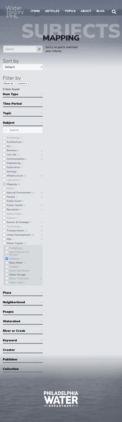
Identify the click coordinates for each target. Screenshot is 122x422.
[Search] (39, 49)
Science (11, 218)
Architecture (14, 142)
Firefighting (15, 248)
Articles (52, 11)
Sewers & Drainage (18, 222)
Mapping (12, 184)
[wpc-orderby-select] (23, 67)
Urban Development (19, 235)
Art (9, 146)
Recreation (13, 209)
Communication (16, 159)
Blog (100, 11)
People (11, 197)
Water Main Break (19, 270)
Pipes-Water (16, 262)
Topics (70, 11)
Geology (11, 171)
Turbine (13, 266)
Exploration (13, 167)
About (86, 11)
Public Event (14, 201)
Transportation (15, 230)
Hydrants (14, 258)
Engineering (14, 163)
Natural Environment (19, 192)
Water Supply (15, 243)
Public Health (15, 205)
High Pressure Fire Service (19, 253)
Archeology (13, 137)
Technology (13, 226)
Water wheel (16, 282)
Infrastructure (15, 175)
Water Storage (17, 274)
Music (10, 188)
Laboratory (13, 180)
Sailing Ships (14, 213)
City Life (11, 154)
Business (12, 150)
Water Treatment (19, 278)
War (9, 239)
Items (35, 11)
